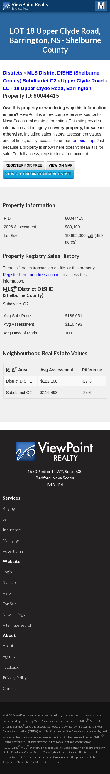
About (8, 645)
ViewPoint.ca (27, 6)
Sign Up (9, 582)
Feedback (11, 667)
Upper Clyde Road (82, 81)
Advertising (13, 551)
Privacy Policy (15, 677)
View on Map (61, 165)
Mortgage (11, 540)
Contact (10, 688)
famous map (83, 140)
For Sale (10, 603)
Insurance (12, 529)
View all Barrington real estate (38, 174)
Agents (9, 656)
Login (7, 571)
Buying (9, 508)
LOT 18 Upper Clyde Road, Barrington (47, 88)
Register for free (23, 165)
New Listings (14, 614)
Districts (12, 73)
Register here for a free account (31, 274)
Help (7, 593)
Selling (8, 519)
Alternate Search (17, 625)
